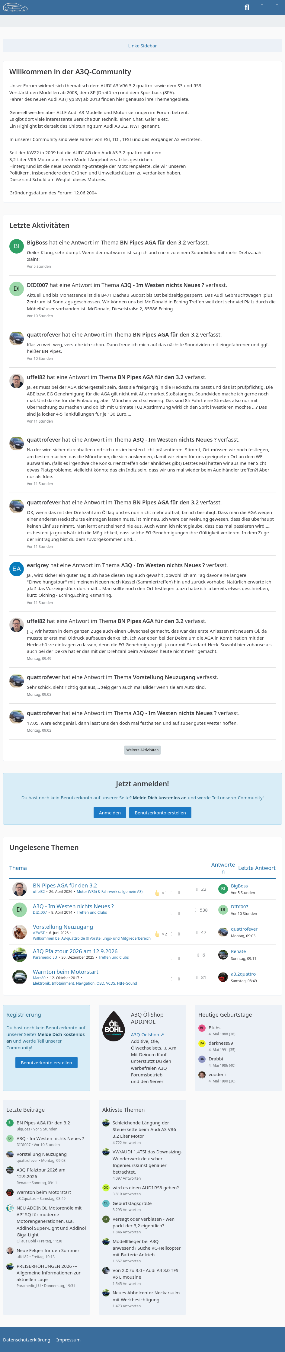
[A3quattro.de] (15, 8)
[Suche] (247, 8)
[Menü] (277, 8)
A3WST (39, 932)
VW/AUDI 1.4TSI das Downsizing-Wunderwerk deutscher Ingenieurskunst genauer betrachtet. (147, 1162)
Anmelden (110, 813)
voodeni (217, 1074)
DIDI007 (40, 912)
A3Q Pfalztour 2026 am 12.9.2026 (75, 951)
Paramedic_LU (45, 957)
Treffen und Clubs (92, 912)
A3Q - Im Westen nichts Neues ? (73, 906)
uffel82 (39, 891)
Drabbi (216, 1059)
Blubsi (215, 1027)
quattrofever (244, 929)
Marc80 (39, 977)
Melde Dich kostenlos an (160, 797)
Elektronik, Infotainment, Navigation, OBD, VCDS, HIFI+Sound (85, 983)
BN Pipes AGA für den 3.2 (65, 885)
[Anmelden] (262, 7)
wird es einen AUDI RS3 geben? (146, 1187)
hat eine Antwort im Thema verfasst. (118, 242)
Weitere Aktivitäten (142, 750)
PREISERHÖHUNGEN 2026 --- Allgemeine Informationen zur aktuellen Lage (49, 1272)
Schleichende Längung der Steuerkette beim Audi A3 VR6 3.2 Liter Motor (144, 1129)
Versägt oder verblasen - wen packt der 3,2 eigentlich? (144, 1222)
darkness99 (221, 1043)
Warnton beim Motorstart (65, 971)
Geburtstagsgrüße (132, 1203)
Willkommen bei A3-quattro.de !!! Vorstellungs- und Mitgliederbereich (92, 938)
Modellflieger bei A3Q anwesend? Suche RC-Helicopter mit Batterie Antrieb (147, 1248)
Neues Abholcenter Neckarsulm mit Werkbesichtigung (146, 1296)
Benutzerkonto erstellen (160, 813)
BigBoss (239, 886)
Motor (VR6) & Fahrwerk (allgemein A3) (109, 891)
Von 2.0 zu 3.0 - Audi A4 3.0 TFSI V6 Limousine (146, 1273)
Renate (238, 951)
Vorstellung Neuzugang (63, 926)
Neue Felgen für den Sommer (48, 1250)
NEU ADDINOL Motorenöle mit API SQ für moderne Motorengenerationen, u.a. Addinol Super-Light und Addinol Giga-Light (51, 1221)
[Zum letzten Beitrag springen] (223, 889)
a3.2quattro (243, 974)
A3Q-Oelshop (145, 1034)
